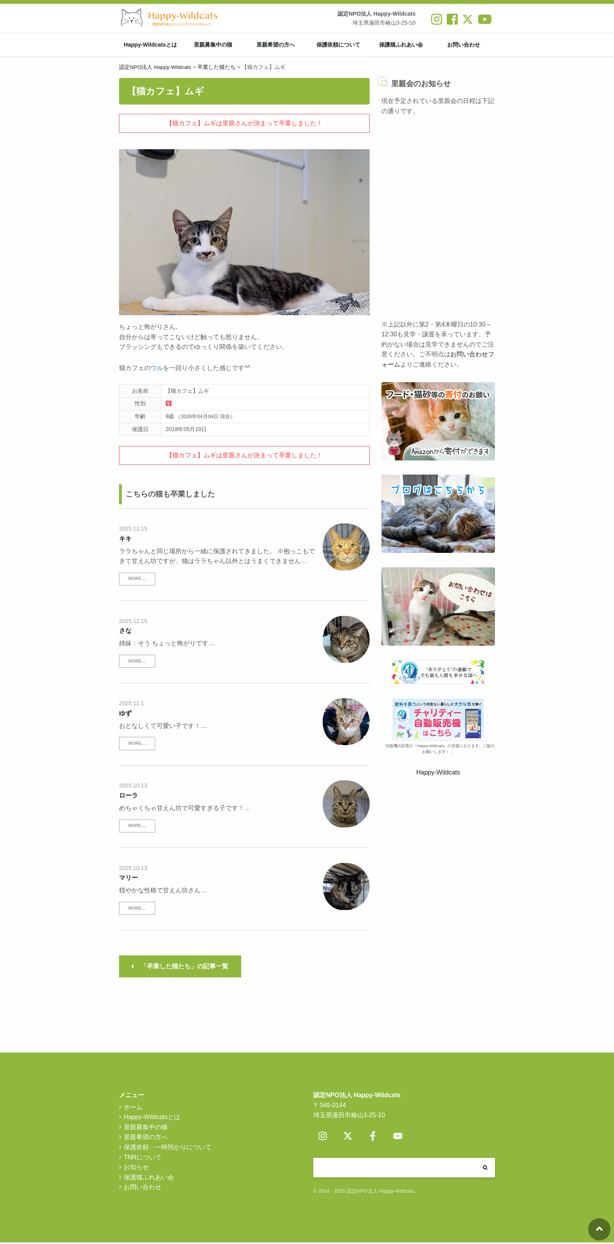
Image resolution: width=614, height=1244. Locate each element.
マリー (128, 879)
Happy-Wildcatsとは (150, 45)
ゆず (125, 714)
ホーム (133, 1108)
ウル (156, 369)
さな (125, 632)
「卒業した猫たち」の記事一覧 (184, 967)
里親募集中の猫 (213, 45)
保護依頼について (338, 45)
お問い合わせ (463, 45)
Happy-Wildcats (438, 774)
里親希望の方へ (275, 45)
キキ (125, 539)
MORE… (137, 580)
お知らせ (136, 1168)
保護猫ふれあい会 (401, 45)
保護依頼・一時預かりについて (167, 1148)
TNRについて (143, 1158)
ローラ (128, 797)
